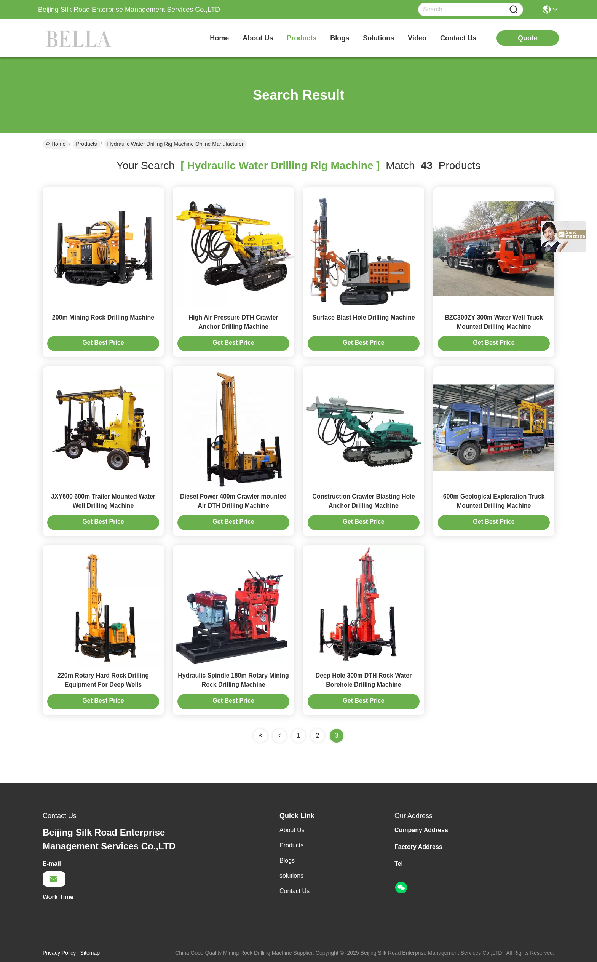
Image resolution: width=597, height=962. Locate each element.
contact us (458, 38)
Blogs (287, 860)
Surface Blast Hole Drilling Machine (363, 317)
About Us (292, 830)
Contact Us (294, 891)
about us (258, 38)
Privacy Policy (59, 953)
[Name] (513, 9)
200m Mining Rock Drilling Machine (103, 317)
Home (219, 38)
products (301, 38)
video (417, 38)
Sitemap (90, 953)
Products (86, 144)
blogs (339, 38)
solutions (378, 38)
